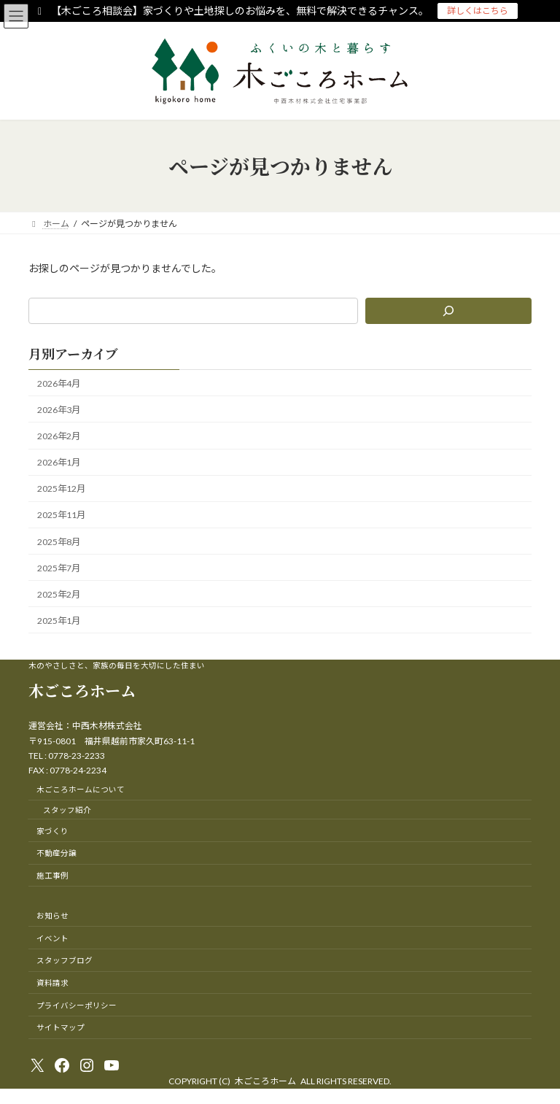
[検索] (448, 311)
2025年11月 (61, 515)
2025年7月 (58, 568)
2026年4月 (58, 383)
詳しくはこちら (477, 10)
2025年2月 (58, 594)
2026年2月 (58, 436)
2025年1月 (58, 620)
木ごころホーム (82, 690)
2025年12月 (61, 488)
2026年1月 (58, 462)
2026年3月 (58, 409)
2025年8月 (58, 541)
